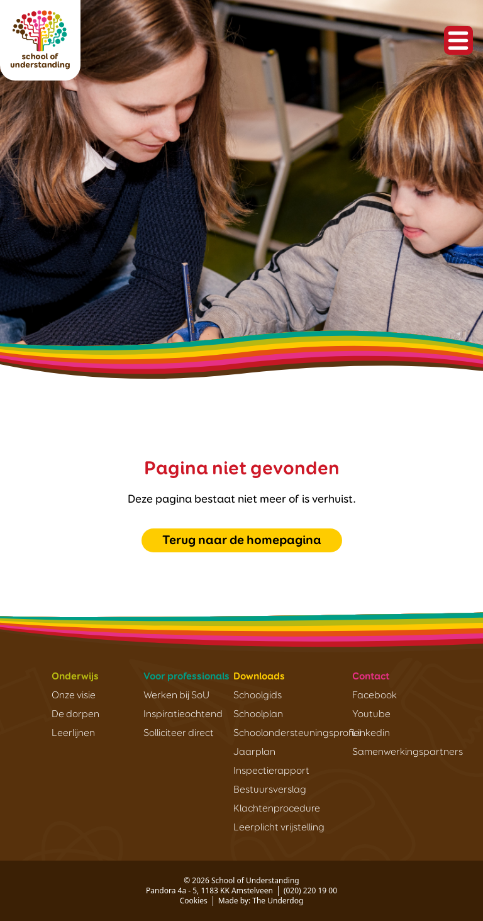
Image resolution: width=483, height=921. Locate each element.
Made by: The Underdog (261, 900)
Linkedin (371, 733)
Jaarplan (254, 752)
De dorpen (75, 715)
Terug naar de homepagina (241, 540)
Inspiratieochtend (183, 715)
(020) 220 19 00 (310, 890)
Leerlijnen (73, 733)
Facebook (374, 696)
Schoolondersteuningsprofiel (297, 733)
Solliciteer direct (178, 733)
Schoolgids (257, 696)
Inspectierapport (271, 771)
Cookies (194, 900)
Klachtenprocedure (276, 809)
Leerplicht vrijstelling (279, 828)
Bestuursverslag (269, 790)
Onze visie (74, 696)
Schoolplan (258, 715)
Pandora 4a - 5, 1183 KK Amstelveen (209, 890)
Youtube (371, 715)
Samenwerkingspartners (407, 752)
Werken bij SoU (176, 696)
